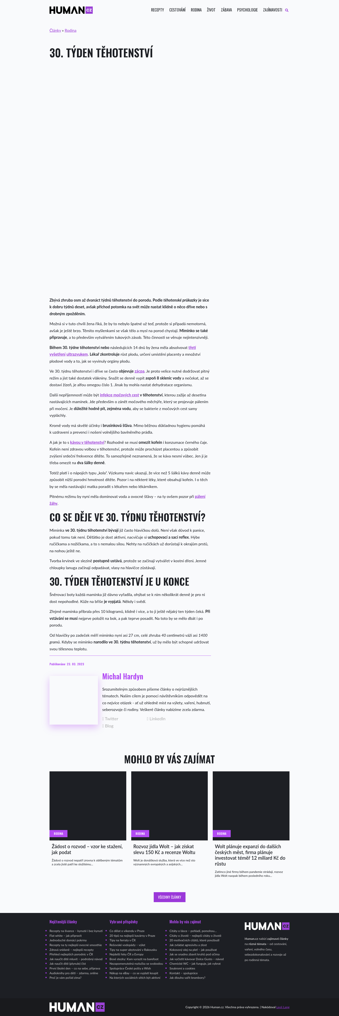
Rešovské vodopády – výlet (127, 945)
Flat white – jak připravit (66, 935)
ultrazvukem (77, 354)
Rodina (196, 10)
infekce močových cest (119, 395)
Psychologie (247, 10)
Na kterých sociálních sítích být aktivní (135, 977)
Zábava (226, 10)
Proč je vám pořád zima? (66, 977)
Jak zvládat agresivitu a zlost (188, 945)
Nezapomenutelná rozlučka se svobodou (136, 963)
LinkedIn (156, 718)
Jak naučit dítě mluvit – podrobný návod (76, 959)
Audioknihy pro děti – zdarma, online (74, 973)
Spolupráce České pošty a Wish (130, 968)
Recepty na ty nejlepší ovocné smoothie (76, 945)
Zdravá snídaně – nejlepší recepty (72, 949)
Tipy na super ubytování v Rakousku (133, 949)
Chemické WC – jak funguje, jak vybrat (195, 963)
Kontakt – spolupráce (184, 973)
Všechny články (169, 897)
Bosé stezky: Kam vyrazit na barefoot (134, 959)
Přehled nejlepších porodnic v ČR (71, 954)
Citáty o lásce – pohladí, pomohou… (193, 931)
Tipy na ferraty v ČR (123, 940)
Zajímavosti (272, 10)
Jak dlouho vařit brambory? (187, 977)
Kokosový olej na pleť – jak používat (193, 949)
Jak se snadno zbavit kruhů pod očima (194, 954)
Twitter (110, 718)
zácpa (139, 371)
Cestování (177, 10)
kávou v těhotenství (87, 442)
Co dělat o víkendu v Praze (127, 931)
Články (55, 30)
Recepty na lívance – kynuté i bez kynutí (76, 931)
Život (211, 10)
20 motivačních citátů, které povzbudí (194, 940)
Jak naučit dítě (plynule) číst (68, 963)
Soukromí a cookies (182, 968)
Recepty (157, 10)
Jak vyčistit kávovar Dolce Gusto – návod (197, 959)
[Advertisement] (169, 99)
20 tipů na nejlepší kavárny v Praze (132, 935)
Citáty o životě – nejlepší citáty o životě (195, 935)
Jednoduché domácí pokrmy (68, 940)
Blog (108, 725)
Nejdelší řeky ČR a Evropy (127, 954)
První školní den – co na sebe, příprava (75, 968)
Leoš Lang (282, 1007)
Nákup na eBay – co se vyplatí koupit (134, 973)
